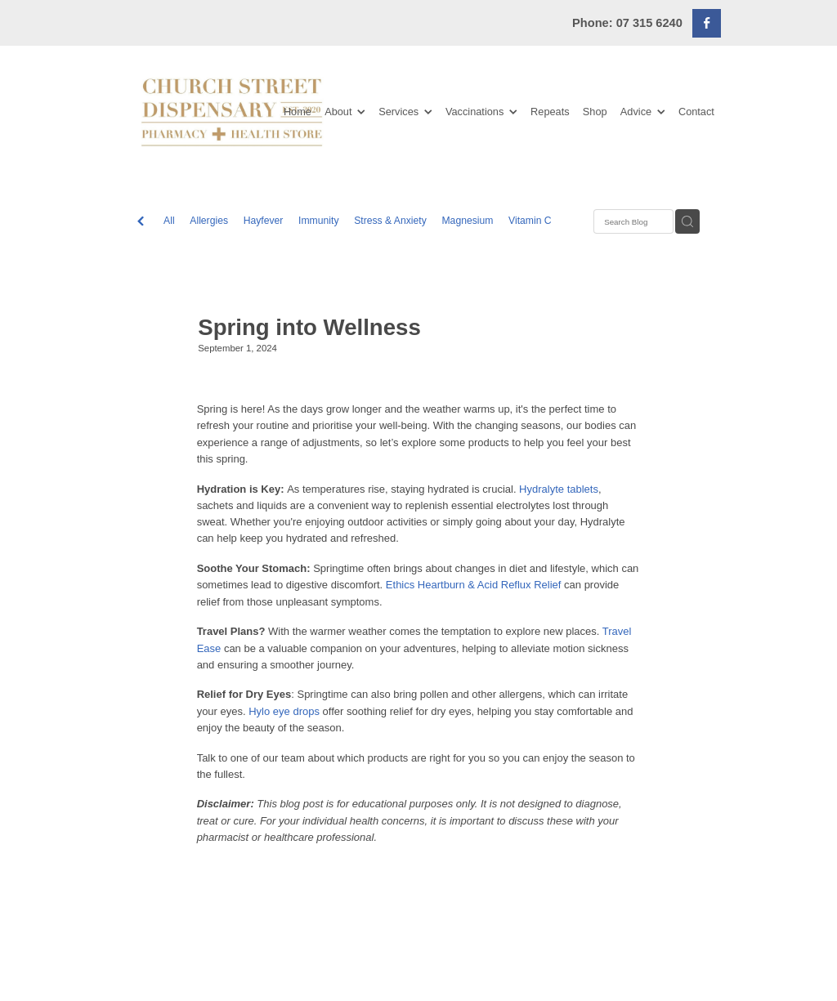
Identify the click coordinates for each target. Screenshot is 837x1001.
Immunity (318, 220)
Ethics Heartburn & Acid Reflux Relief (474, 585)
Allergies (209, 220)
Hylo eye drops (284, 711)
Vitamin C (530, 220)
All (169, 220)
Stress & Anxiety (390, 220)
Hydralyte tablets (558, 489)
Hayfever (264, 220)
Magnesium (467, 220)
